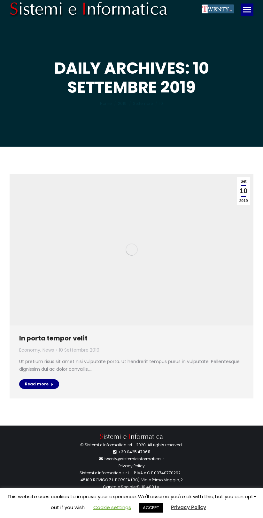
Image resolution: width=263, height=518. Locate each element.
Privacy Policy (132, 466)
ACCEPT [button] (151, 508)
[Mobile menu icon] (247, 10)
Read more (39, 384)
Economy (29, 350)
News (48, 350)
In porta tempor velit (53, 338)
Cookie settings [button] (112, 507)
